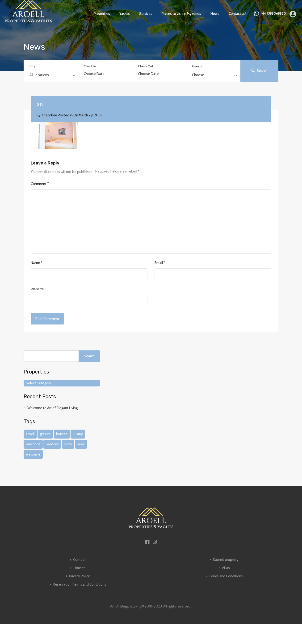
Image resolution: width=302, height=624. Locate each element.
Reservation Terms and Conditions (79, 584)
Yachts (124, 14)
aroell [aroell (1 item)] (30, 434)
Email (160, 263)
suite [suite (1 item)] (68, 444)
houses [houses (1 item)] (61, 434)
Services (145, 14)
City (32, 66)
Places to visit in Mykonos (181, 14)
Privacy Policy (79, 576)
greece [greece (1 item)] (45, 434)
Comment (40, 184)
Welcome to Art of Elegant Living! (52, 408)
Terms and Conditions (226, 576)
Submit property (226, 560)
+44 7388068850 (273, 14)
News (214, 14)
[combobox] (51, 76)
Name (36, 263)
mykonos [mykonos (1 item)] (33, 444)
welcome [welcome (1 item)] (33, 454)
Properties (102, 14)
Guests (197, 66)
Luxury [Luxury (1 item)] (78, 434)
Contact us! (237, 14)
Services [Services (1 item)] (52, 444)
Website (37, 289)
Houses (79, 568)
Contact (79, 560)
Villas (226, 568)
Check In (90, 66)
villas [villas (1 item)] (81, 444)
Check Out (145, 66)
